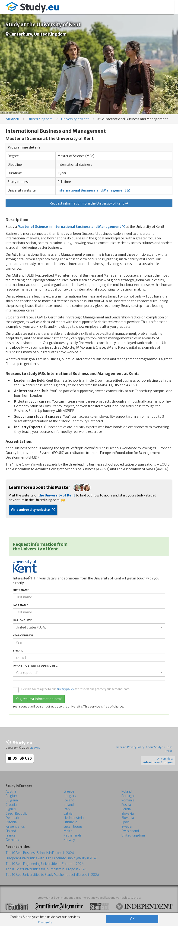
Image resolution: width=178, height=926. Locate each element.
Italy (67, 809)
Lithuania (70, 822)
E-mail (18, 650)
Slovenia (127, 818)
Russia (126, 805)
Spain (125, 822)
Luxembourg (73, 827)
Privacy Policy (135, 747)
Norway (69, 840)
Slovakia (127, 813)
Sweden (127, 827)
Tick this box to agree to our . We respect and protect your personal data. (75, 689)
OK (132, 919)
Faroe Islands (15, 827)
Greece (69, 792)
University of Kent (75, 119)
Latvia (68, 813)
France (11, 835)
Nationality (22, 620)
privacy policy (65, 689)
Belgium (12, 796)
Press (168, 750)
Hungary (70, 796)
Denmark (12, 818)
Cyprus (11, 809)
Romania (127, 800)
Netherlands (73, 835)
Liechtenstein (74, 818)
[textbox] (87, 672)
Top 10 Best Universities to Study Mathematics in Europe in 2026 (52, 874)
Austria (11, 792)
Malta (68, 831)
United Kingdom (40, 119)
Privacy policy (45, 922)
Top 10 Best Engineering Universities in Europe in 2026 (45, 864)
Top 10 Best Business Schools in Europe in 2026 (40, 853)
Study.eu (12, 119)
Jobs (169, 747)
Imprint (121, 747)
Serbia (126, 809)
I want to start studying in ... (35, 665)
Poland (126, 792)
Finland (11, 831)
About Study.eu (155, 747)
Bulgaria (12, 800)
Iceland (69, 800)
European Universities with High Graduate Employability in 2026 (51, 858)
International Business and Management (91, 190)
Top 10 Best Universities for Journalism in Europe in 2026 (46, 869)
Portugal (127, 796)
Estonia (11, 822)
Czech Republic (16, 813)
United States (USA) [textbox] (31, 627)
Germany (12, 840)
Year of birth (23, 635)
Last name (20, 605)
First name (21, 590)
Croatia (11, 805)
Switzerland (130, 831)
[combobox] (89, 627)
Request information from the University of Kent (89, 203)
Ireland (69, 805)
